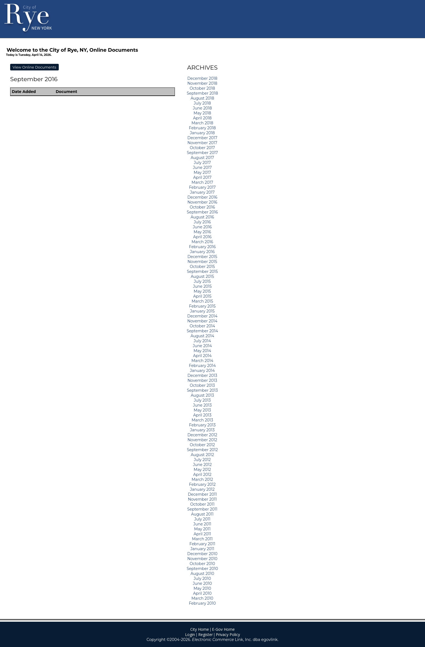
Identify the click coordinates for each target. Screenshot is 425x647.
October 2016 (202, 207)
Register (205, 634)
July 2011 (202, 519)
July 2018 (202, 103)
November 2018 (202, 83)
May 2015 (202, 291)
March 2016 (202, 241)
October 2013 (202, 385)
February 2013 (202, 425)
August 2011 (202, 514)
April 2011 (202, 533)
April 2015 (202, 296)
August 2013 (202, 395)
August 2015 (202, 276)
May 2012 (202, 469)
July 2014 (202, 340)
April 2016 (202, 236)
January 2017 (202, 192)
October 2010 (202, 563)
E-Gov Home (223, 629)
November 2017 (202, 142)
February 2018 (202, 127)
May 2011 (202, 529)
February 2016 (202, 246)
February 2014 (202, 365)
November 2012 (202, 439)
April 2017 (202, 177)
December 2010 (202, 553)
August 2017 (202, 157)
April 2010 (202, 593)
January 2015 (202, 311)
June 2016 (202, 226)
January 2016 (202, 251)
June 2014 (202, 345)
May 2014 (202, 350)
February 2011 (202, 543)
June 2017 (202, 167)
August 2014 (202, 335)
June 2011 (202, 524)
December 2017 (202, 137)
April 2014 (202, 355)
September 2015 (202, 271)
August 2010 (202, 573)
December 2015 (202, 256)
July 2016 (202, 222)
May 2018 (202, 113)
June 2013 (202, 405)
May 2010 (202, 588)
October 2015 (202, 266)
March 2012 (202, 479)
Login (190, 634)
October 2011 (202, 504)
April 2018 (202, 118)
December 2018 (202, 78)
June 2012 (202, 464)
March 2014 (202, 360)
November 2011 (202, 499)
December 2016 (202, 197)
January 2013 (202, 429)
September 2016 (202, 212)
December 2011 (202, 494)
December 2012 (202, 434)
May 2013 (202, 410)
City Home (199, 629)
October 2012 (202, 444)
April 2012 (202, 474)
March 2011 (202, 538)
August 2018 (202, 98)
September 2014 (202, 330)
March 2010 (202, 598)
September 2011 (202, 509)
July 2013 (202, 400)
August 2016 (202, 217)
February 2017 (202, 187)
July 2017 (202, 162)
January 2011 (202, 548)
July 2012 (202, 459)
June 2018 (202, 108)
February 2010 (202, 603)
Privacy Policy (228, 634)
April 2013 (202, 415)
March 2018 (202, 122)
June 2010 (202, 583)
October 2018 (202, 88)
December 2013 (202, 375)
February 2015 (202, 306)
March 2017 (202, 182)
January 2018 (202, 132)
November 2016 (202, 202)
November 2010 (202, 558)
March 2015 (202, 301)
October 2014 (202, 326)
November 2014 (202, 321)
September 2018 (202, 93)
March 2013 (202, 420)
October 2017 (202, 147)
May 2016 (202, 231)
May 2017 (202, 172)
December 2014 (202, 316)
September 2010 (202, 568)
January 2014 (202, 370)
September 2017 (202, 152)
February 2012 (202, 484)
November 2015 (202, 261)
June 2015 (202, 286)
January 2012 (202, 489)
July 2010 (202, 578)
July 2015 (202, 281)
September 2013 (202, 390)
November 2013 (202, 380)
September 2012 (202, 449)
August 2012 (202, 454)
